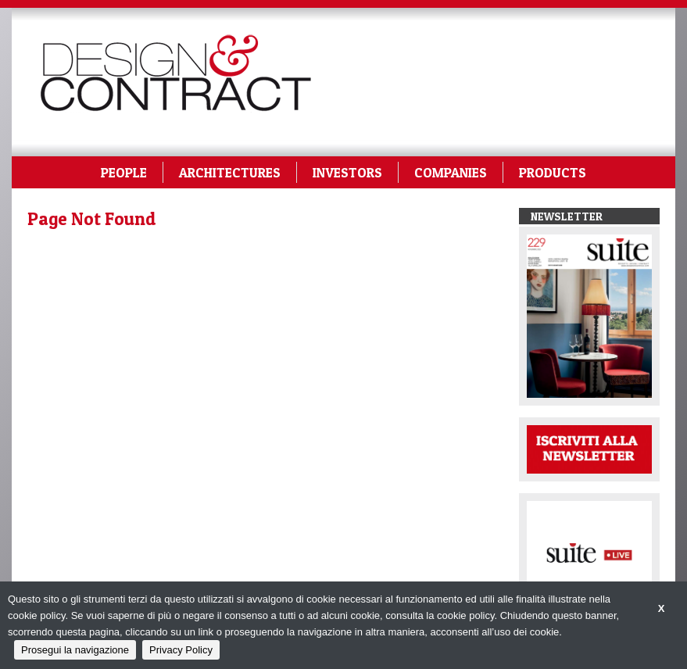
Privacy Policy (181, 650)
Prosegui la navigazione (75, 650)
